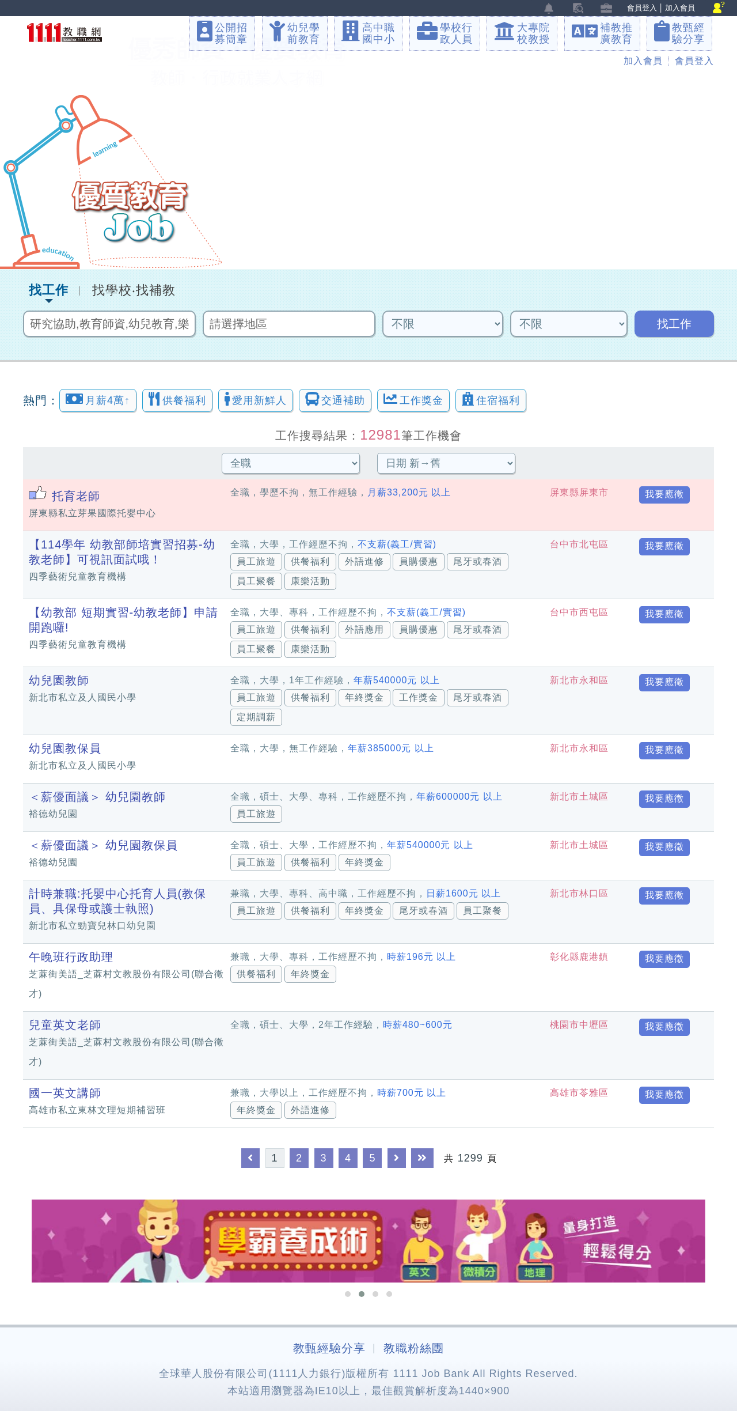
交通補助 (335, 399)
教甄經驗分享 (329, 1348)
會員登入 (642, 7)
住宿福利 (491, 399)
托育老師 (76, 496)
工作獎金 (413, 399)
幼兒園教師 (59, 680)
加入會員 (680, 7)
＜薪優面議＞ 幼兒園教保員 (103, 845)
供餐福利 (177, 399)
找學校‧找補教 (133, 290)
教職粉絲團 (413, 1348)
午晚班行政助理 (71, 957)
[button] (348, 1294)
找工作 (48, 290)
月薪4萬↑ (98, 399)
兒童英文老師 (65, 1025)
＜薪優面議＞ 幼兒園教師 (97, 796)
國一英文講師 (65, 1093)
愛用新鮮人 (256, 399)
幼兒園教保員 (65, 748)
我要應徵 (664, 494)
